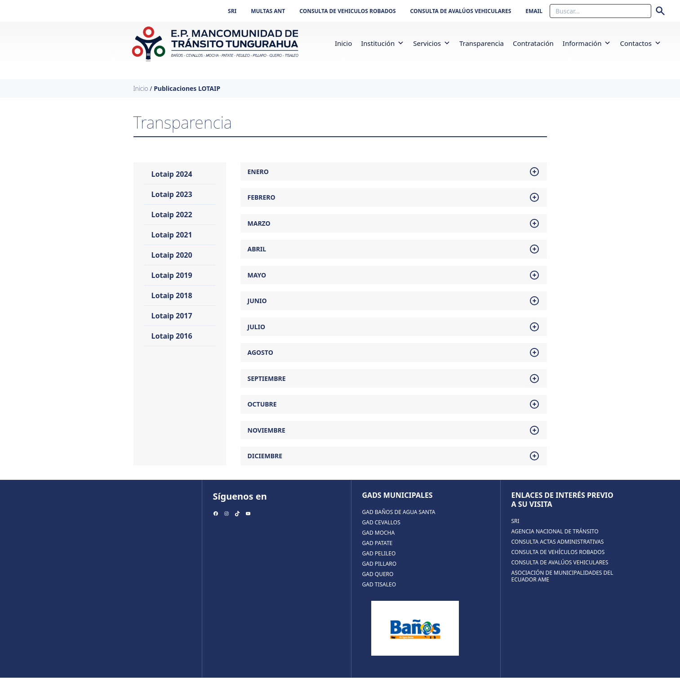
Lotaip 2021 (171, 241)
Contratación (533, 46)
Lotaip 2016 (171, 342)
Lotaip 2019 (171, 281)
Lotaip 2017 (171, 322)
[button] (400, 46)
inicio (343, 46)
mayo (394, 281)
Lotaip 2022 (171, 221)
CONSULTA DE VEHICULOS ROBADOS (347, 11)
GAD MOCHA (378, 539)
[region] (415, 634)
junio (394, 307)
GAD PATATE (377, 549)
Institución (382, 46)
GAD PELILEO (379, 559)
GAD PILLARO (379, 570)
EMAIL (533, 11)
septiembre (394, 385)
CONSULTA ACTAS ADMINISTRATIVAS (557, 548)
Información (587, 46)
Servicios (431, 46)
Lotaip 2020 (171, 261)
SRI (232, 11)
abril (394, 255)
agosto (394, 358)
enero (394, 178)
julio (394, 333)
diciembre (394, 462)
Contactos (640, 46)
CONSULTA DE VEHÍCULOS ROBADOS (558, 558)
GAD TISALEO (379, 591)
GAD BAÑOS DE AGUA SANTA (399, 518)
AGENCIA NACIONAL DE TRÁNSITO (555, 537)
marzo (394, 229)
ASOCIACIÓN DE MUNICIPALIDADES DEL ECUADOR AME (562, 582)
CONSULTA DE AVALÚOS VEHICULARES (460, 11)
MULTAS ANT (268, 11)
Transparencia (481, 46)
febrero (394, 203)
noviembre (394, 436)
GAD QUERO (378, 580)
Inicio (140, 94)
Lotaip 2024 (171, 180)
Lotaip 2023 (171, 201)
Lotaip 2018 (171, 302)
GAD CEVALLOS (381, 528)
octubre (394, 410)
